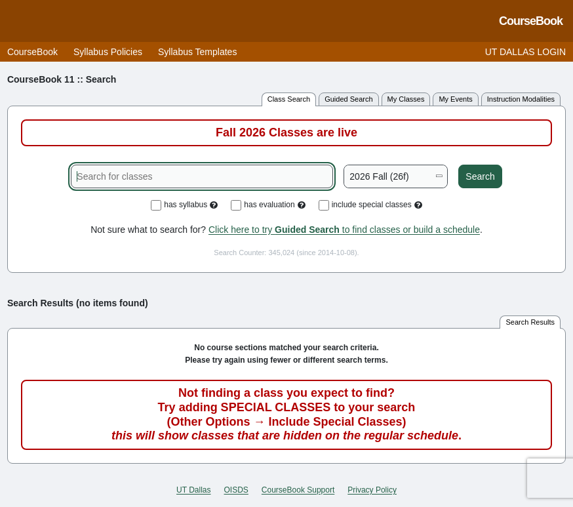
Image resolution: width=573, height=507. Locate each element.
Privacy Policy (372, 490)
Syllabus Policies (107, 52)
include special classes (370, 205)
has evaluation (268, 205)
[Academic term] (395, 176)
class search (288, 99)
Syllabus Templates (197, 52)
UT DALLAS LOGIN (525, 52)
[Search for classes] (202, 176)
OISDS (236, 490)
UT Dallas (193, 490)
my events (455, 99)
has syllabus (184, 205)
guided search (348, 99)
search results (530, 322)
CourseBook (32, 52)
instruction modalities (521, 99)
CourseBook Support (298, 490)
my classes (406, 99)
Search (479, 176)
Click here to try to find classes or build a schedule (344, 229)
